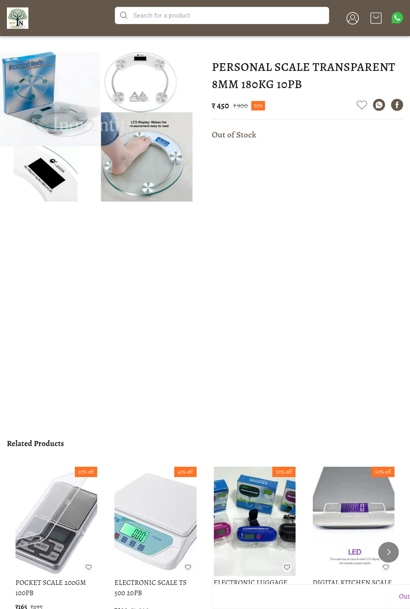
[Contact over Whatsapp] (397, 18)
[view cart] (376, 18)
